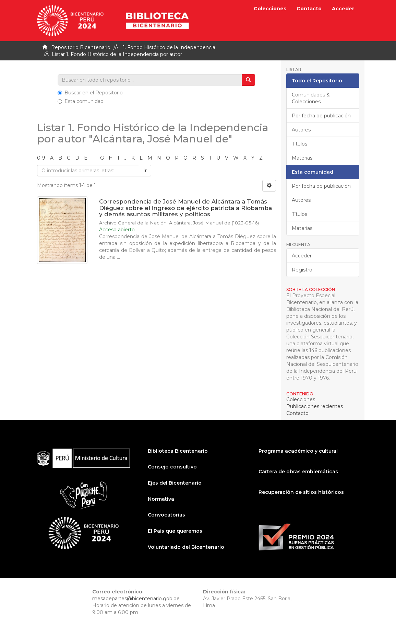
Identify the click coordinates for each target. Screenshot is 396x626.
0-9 (41, 158)
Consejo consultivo (172, 467)
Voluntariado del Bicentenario (186, 547)
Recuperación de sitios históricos (301, 492)
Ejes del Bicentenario (175, 483)
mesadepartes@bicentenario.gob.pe (136, 598)
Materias (302, 158)
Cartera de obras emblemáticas (298, 471)
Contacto (309, 8)
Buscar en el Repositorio (90, 93)
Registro (302, 270)
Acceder (302, 256)
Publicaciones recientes (314, 406)
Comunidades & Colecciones (311, 98)
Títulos (299, 144)
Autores (301, 130)
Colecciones (270, 8)
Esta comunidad (81, 101)
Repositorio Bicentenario (80, 47)
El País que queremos (175, 531)
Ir (145, 170)
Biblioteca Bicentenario (178, 451)
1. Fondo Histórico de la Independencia (169, 47)
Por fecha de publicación (321, 116)
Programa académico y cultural (298, 451)
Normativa (161, 499)
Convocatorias (166, 515)
